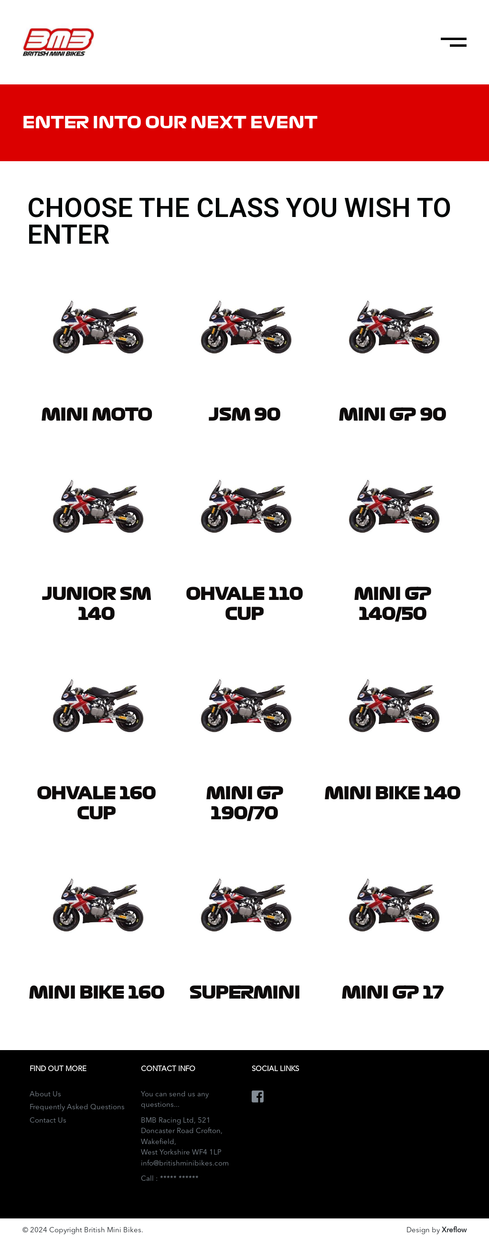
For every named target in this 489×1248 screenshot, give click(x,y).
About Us (45, 1094)
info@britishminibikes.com (185, 1163)
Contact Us (48, 1120)
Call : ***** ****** (170, 1179)
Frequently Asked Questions (77, 1107)
